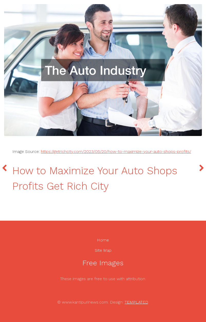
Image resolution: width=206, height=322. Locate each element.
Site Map (103, 250)
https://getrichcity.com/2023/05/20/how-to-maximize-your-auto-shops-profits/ (116, 151)
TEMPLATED (136, 302)
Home (103, 240)
